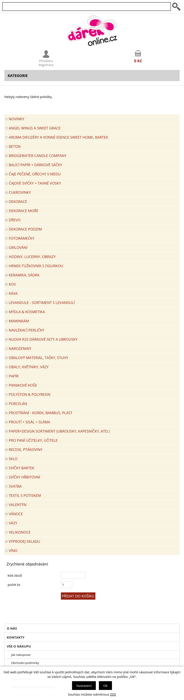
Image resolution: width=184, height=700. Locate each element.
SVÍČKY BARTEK (21, 467)
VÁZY (13, 522)
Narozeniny (20, 348)
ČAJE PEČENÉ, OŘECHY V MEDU (35, 173)
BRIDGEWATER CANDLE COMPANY (37, 155)
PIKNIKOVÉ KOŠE (23, 385)
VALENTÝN (17, 504)
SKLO (13, 458)
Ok (105, 685)
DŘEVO (15, 219)
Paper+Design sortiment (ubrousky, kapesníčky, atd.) (59, 431)
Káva (13, 293)
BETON (15, 146)
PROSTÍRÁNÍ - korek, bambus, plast (40, 412)
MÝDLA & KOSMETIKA (27, 311)
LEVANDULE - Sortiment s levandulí (42, 302)
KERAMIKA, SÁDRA (24, 275)
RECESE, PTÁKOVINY (25, 449)
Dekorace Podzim (25, 229)
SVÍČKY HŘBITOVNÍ (24, 477)
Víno (13, 550)
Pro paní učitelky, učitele (33, 440)
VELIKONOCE (20, 532)
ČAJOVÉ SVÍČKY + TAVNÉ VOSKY (35, 183)
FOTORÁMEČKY (21, 238)
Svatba (15, 486)
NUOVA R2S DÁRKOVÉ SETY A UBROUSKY (43, 339)
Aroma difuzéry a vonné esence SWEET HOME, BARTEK (58, 137)
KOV (12, 284)
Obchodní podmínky (25, 663)
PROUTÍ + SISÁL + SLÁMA (29, 421)
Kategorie (18, 75)
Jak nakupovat (20, 655)
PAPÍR (14, 376)
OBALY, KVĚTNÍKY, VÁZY (28, 366)
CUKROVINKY (20, 192)
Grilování (18, 247)
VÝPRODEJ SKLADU (24, 541)
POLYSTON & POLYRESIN (29, 394)
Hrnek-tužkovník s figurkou (36, 265)
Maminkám (19, 320)
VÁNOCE (16, 513)
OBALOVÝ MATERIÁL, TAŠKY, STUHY (38, 357)
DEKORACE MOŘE (23, 210)
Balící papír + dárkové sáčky (35, 164)
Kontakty (15, 637)
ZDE (113, 694)
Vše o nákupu (19, 646)
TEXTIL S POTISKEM (25, 495)
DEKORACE (18, 201)
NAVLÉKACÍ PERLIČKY (26, 330)
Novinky (16, 118)
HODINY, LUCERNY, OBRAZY (32, 256)
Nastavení (83, 685)
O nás (12, 628)
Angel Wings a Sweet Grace (34, 128)
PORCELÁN (18, 403)
